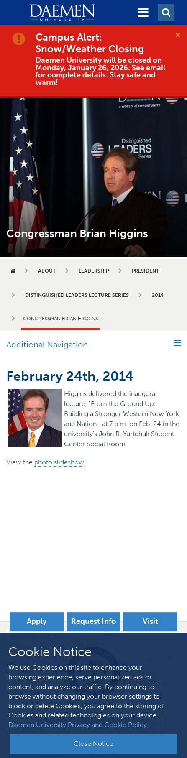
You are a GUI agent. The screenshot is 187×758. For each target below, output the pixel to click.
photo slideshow (59, 462)
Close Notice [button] (93, 744)
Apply (36, 621)
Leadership (94, 271)
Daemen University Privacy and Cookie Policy (77, 725)
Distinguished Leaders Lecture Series (77, 295)
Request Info (93, 621)
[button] (143, 12)
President (145, 271)
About (47, 271)
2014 (158, 295)
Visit (150, 621)
